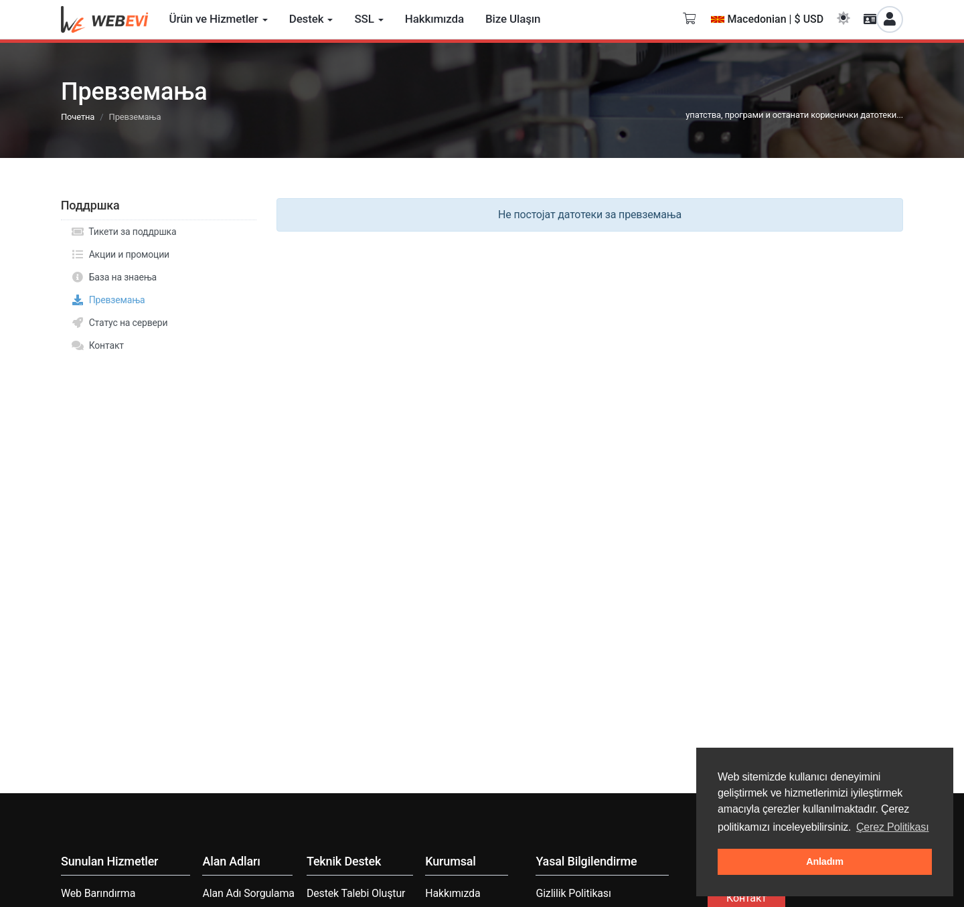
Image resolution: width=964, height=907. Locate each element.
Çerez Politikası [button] (892, 827)
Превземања (108, 300)
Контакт (97, 345)
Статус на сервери (119, 323)
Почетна (77, 117)
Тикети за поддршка (123, 232)
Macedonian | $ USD (767, 19)
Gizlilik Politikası (573, 893)
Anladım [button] (824, 861)
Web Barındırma (98, 893)
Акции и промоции (120, 254)
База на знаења (114, 277)
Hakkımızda (452, 893)
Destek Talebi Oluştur (356, 893)
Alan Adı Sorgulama (248, 893)
